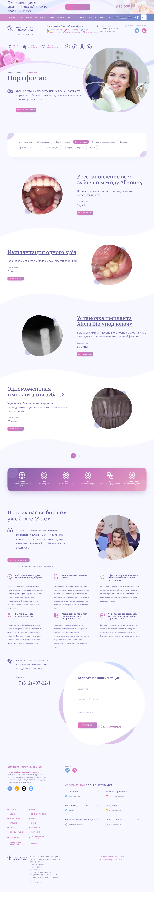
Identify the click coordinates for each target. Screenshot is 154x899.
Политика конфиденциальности (110, 867)
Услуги (12, 17)
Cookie (34, 851)
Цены (21, 17)
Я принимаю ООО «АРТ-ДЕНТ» (116, 734)
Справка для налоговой (15, 851)
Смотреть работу (87, 213)
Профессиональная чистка (103, 142)
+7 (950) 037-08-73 (36, 889)
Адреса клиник (75, 792)
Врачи (52, 17)
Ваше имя (83, 697)
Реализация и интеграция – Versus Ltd (113, 864)
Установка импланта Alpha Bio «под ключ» (105, 323)
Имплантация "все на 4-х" (37, 845)
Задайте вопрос (86, 720)
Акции (29, 17)
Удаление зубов (52, 147)
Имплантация (32, 73)
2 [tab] (77, 12)
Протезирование (63, 142)
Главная (10, 73)
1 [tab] (74, 12)
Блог (12, 835)
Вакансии (35, 839)
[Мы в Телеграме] (89, 46)
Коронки (80, 147)
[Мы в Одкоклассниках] (74, 46)
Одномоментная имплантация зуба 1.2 (35, 395)
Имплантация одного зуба (41, 253)
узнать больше (78, 6)
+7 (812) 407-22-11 (97, 16)
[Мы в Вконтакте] (67, 46)
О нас (70, 17)
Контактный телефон (89, 707)
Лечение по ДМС (38, 821)
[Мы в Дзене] (82, 46)
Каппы (93, 147)
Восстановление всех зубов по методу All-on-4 (110, 180)
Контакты (80, 17)
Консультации (17, 839)
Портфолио (40, 17)
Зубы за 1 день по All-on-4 (30, 147)
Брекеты (123, 142)
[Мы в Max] (144, 30)
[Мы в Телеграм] (137, 30)
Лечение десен (43, 142)
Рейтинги (35, 835)
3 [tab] (80, 12)
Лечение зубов (25, 142)
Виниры (68, 147)
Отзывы (60, 17)
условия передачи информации (116, 734)
